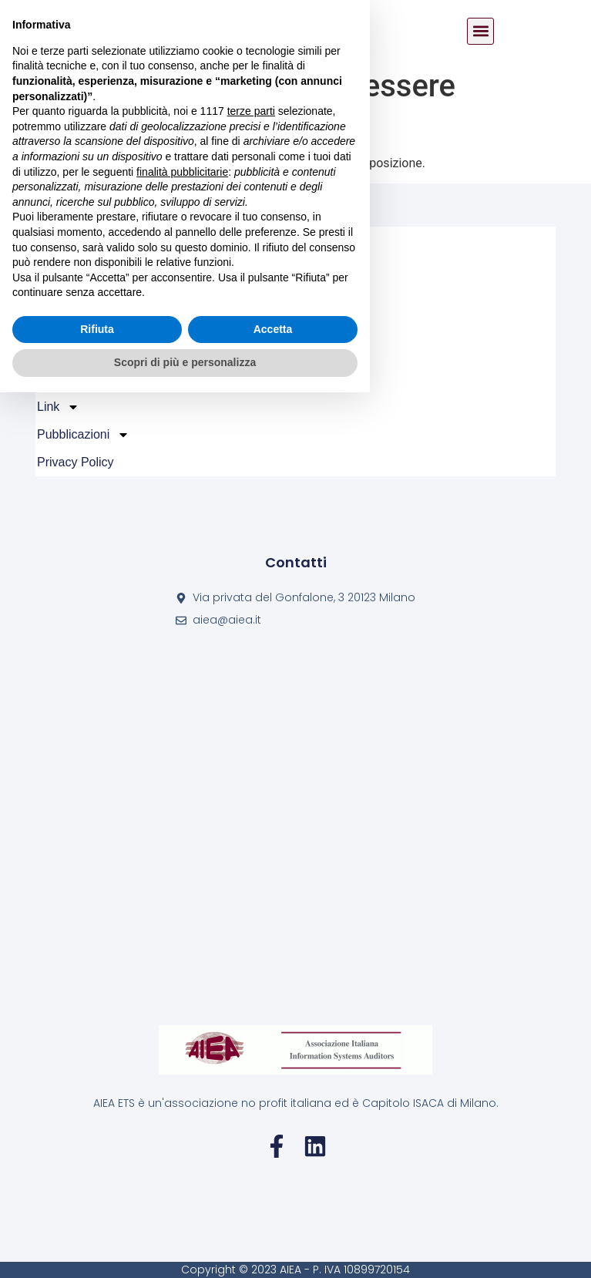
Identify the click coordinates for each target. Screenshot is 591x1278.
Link (58, 407)
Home (53, 240)
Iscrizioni (71, 324)
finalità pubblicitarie (182, 1057)
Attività (65, 296)
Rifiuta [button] (97, 1215)
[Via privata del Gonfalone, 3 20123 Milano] (295, 826)
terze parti (251, 996)
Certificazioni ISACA (102, 351)
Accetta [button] (273, 1215)
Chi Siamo (75, 268)
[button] (480, 31)
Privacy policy (75, 462)
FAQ (59, 379)
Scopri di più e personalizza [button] (185, 1248)
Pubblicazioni (83, 435)
